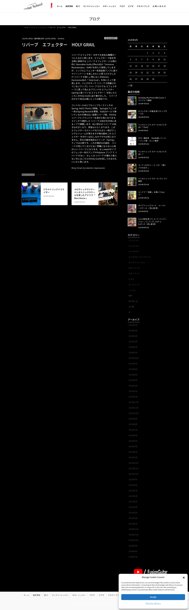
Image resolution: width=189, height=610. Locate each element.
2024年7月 (133, 325)
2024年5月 (133, 330)
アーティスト (134, 240)
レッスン (132, 290)
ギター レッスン (79, 595)
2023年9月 (133, 363)
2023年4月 (133, 385)
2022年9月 (133, 418)
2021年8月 (133, 485)
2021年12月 (133, 463)
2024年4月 (133, 336)
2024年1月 (133, 352)
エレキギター (134, 251)
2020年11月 (133, 534)
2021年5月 (133, 501)
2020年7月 (133, 556)
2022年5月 (133, 441)
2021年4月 (133, 507)
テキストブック (114, 595)
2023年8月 (133, 369)
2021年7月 (133, 490)
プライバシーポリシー (153, 603)
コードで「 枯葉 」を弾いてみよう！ (151, 193)
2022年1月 (133, 457)
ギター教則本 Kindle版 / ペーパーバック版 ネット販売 (152, 139)
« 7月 (130, 85)
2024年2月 (133, 347)
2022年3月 (133, 446)
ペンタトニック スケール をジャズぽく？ (152, 152)
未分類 (131, 306)
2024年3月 (133, 341)
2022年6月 (133, 435)
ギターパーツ (134, 273)
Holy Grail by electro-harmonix (88, 167)
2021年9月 (133, 479)
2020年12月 (133, 529)
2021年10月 (133, 474)
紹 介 (46, 595)
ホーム (26, 595)
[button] (183, 577)
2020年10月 (133, 540)
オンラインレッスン (137, 262)
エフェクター (111, 38)
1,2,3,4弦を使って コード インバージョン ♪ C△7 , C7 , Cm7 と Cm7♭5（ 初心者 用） (152, 221)
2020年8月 (133, 551)
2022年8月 (133, 424)
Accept (153, 597)
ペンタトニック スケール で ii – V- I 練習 (152, 179)
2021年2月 (133, 518)
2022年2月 (133, 452)
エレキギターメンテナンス (140, 257)
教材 (130, 295)
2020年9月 (133, 545)
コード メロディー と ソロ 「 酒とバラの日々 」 (152, 166)
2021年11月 (133, 468)
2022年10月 (133, 413)
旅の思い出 (133, 301)
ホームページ (134, 284)
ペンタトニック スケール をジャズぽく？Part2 (152, 126)
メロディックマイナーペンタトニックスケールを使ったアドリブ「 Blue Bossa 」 (84, 194)
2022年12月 (133, 402)
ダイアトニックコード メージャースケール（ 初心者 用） (152, 206)
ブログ (92, 595)
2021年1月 (133, 523)
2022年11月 (133, 407)
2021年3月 (133, 512)
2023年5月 (133, 380)
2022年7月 (133, 430)
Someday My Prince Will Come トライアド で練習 (152, 99)
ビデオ (131, 279)
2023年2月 (133, 391)
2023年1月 (133, 396)
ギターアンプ (134, 268)
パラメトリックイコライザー (53, 191)
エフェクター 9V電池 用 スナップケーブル (152, 112)
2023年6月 (133, 374)
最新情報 (36, 595)
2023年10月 (133, 358)
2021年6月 (133, 496)
